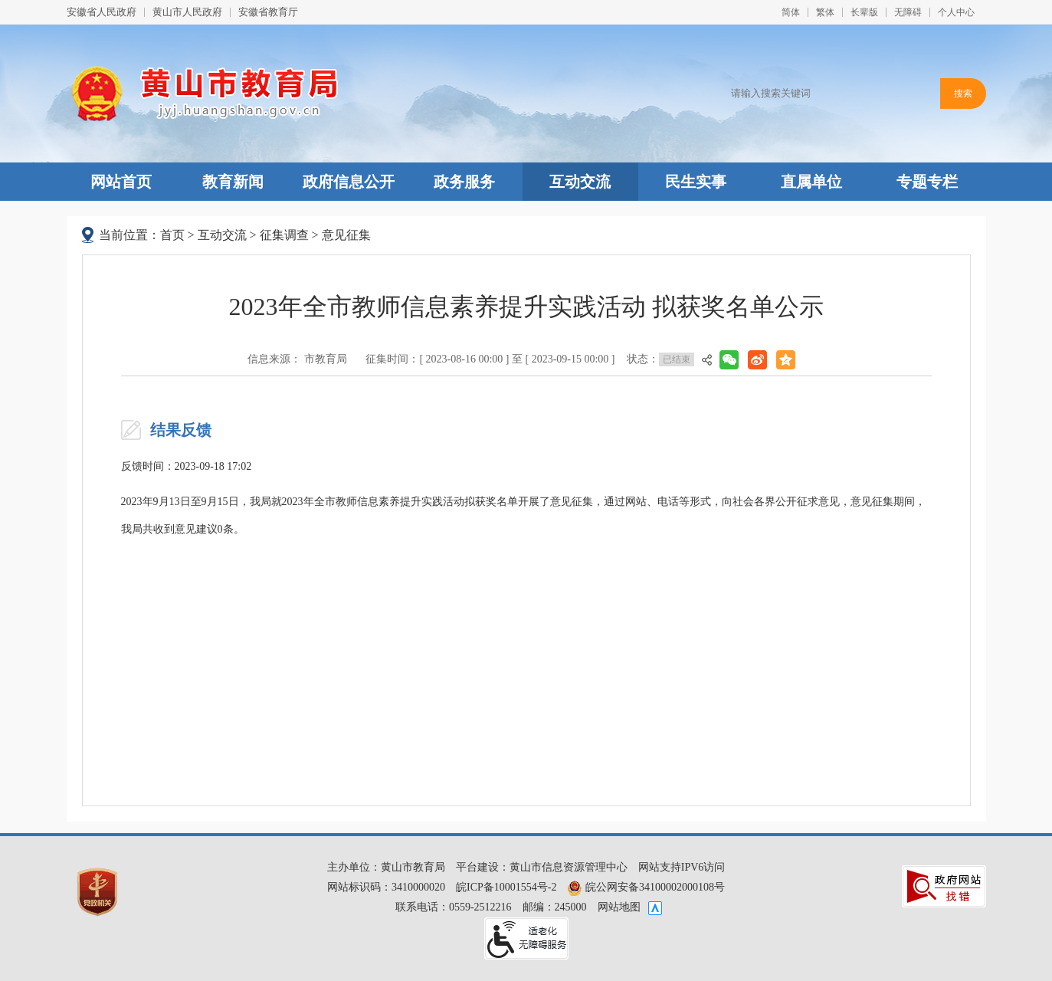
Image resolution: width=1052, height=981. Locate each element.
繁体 (825, 12)
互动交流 (580, 181)
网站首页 (121, 181)
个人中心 (956, 12)
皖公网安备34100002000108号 (646, 887)
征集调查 (284, 234)
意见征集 (346, 234)
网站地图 (619, 907)
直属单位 (811, 181)
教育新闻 (233, 181)
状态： (660, 359)
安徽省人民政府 (101, 12)
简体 (791, 12)
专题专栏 (927, 181)
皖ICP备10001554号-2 (506, 887)
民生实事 (695, 181)
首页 (172, 234)
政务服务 (464, 181)
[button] (864, 12)
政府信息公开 (349, 181)
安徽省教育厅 (268, 12)
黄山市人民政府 (187, 12)
